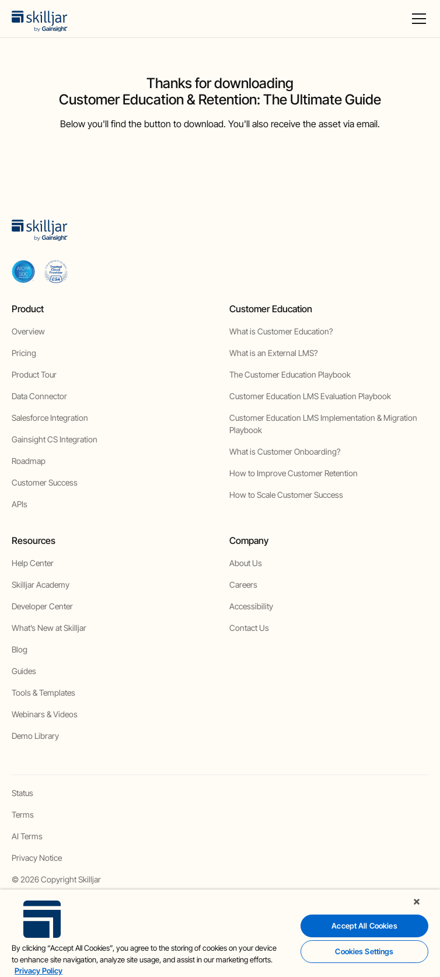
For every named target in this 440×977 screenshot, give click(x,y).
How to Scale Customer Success (286, 495)
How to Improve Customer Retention (293, 473)
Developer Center (42, 606)
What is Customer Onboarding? (284, 451)
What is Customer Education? (281, 331)
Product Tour (34, 374)
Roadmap (29, 461)
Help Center (33, 563)
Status (22, 793)
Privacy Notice (37, 858)
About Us (245, 563)
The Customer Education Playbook (290, 374)
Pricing (24, 353)
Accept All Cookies (364, 925)
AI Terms (27, 836)
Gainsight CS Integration (54, 439)
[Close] (416, 901)
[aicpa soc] (23, 271)
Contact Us (249, 628)
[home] (40, 19)
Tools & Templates (43, 692)
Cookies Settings (364, 951)
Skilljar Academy (40, 584)
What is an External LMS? (273, 353)
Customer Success (45, 482)
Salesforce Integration (50, 418)
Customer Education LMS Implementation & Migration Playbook (323, 424)
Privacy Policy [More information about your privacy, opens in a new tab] (38, 970)
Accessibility (251, 606)
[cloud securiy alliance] (56, 271)
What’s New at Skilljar (49, 628)
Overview (28, 331)
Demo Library (35, 736)
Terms (23, 814)
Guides (24, 671)
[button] (416, 19)
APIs (19, 504)
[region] (220, 933)
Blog (19, 649)
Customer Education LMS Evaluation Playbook (310, 396)
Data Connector (39, 396)
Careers (243, 584)
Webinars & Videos (45, 714)
